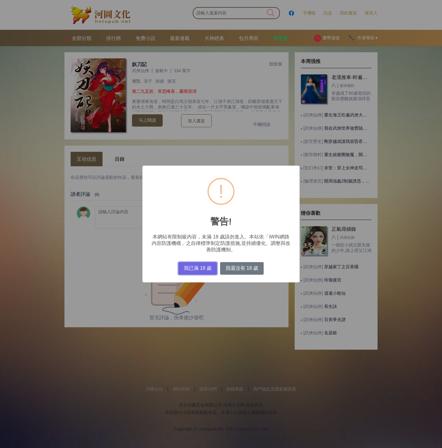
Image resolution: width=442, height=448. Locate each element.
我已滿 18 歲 (198, 268)
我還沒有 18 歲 (242, 268)
